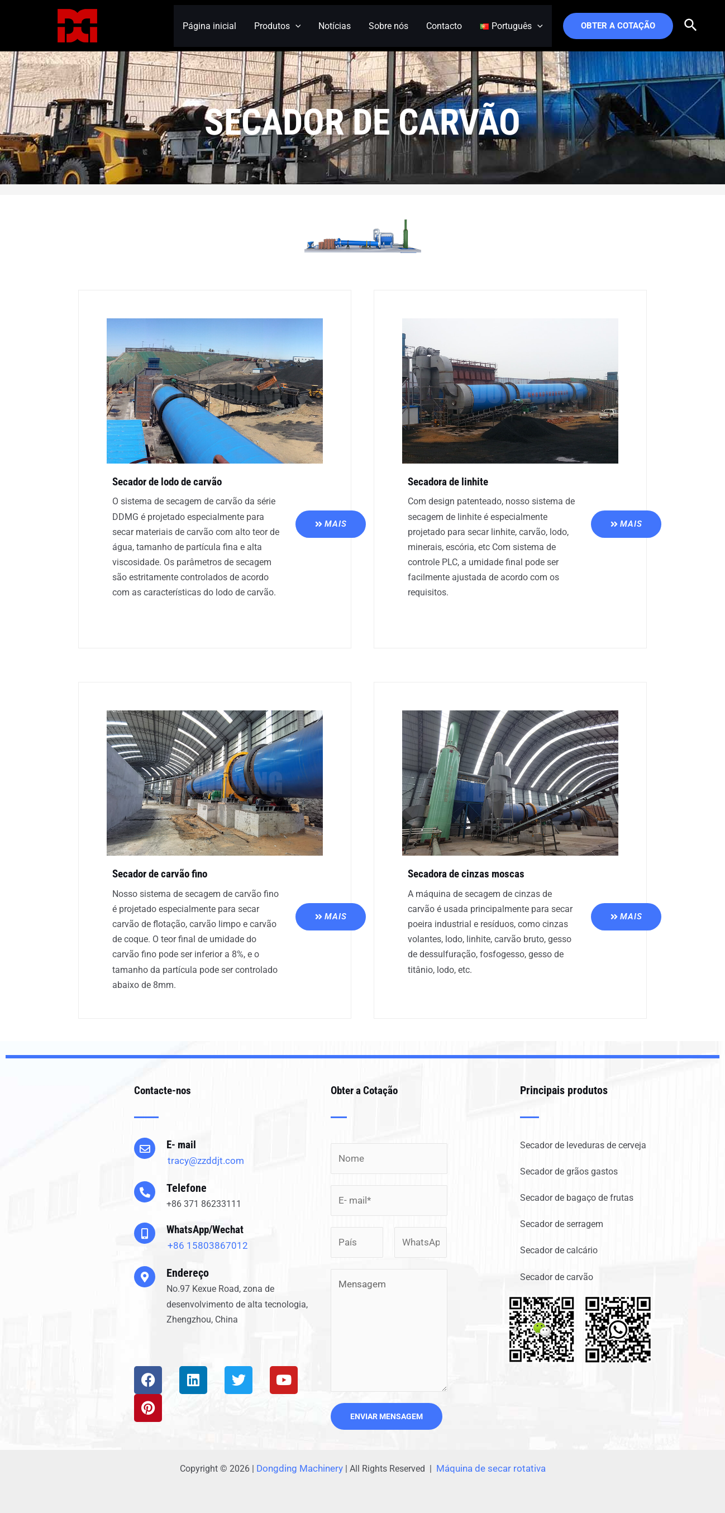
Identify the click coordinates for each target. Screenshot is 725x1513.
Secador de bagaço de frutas (576, 1197)
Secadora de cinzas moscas (470, 873)
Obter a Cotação (366, 1089)
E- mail (182, 1143)
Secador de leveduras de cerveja (583, 1144)
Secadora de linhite (451, 481)
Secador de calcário (559, 1249)
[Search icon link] (691, 25)
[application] (295, 26)
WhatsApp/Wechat (207, 1228)
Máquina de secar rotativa (488, 1464)
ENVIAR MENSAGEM (386, 1412)
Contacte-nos (164, 1089)
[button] (516, 1328)
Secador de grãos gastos (569, 1171)
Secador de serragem (561, 1223)
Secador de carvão (556, 1276)
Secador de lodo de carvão (172, 481)
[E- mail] (144, 1147)
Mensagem (389, 1326)
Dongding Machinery (303, 1464)
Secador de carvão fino (164, 873)
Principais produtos (564, 1089)
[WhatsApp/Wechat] (144, 1232)
